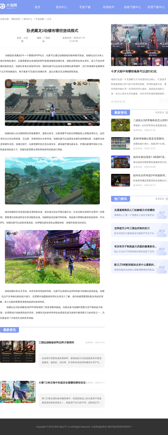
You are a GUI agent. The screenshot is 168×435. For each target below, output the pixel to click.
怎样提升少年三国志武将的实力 (132, 228)
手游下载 (85, 7)
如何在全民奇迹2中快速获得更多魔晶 (150, 175)
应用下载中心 (156, 7)
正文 (49, 19)
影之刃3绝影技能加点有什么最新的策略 (135, 264)
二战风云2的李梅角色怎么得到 (150, 120)
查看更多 (159, 112)
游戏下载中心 (132, 7)
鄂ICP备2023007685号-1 (120, 426)
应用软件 (108, 7)
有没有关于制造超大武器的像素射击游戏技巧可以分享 (135, 246)
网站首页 (16, 19)
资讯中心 (61, 7)
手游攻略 (39, 19)
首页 (37, 7)
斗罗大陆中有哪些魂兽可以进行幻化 (134, 71)
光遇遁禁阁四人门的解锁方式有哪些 (134, 210)
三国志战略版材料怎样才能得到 (56, 342)
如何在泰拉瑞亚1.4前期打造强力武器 (150, 157)
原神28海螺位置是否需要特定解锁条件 (150, 138)
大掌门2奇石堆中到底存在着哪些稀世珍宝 (62, 382)
